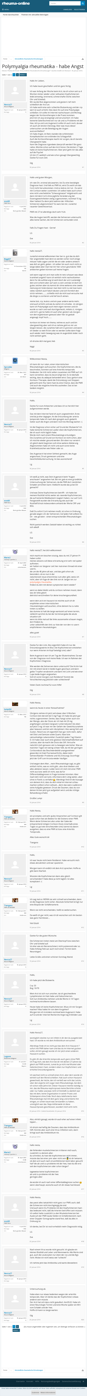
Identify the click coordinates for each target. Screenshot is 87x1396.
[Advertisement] (43, 38)
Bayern (24, 1066)
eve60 (7, 201)
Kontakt (29, 1381)
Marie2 (7, 557)
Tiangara (8, 817)
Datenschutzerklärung (71, 1381)
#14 (82, 1024)
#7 (83, 637)
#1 (83, 167)
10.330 (24, 1064)
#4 (83, 392)
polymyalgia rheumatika (40, 582)
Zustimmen (35, 1392)
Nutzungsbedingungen (50, 1381)
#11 (82, 891)
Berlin (24, 271)
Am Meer (23, 377)
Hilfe (37, 1381)
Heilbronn (23, 826)
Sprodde (8, 367)
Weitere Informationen (48, 1392)
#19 (82, 1267)
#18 (82, 1241)
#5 (83, 469)
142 (25, 268)
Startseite (20, 1381)
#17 (82, 1189)
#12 (82, 927)
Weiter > (23, 75)
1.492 (24, 209)
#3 (83, 351)
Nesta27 (68, 71)
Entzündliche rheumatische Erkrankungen (35, 71)
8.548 (24, 565)
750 (25, 717)
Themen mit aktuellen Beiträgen (34, 15)
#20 (82, 1320)
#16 (82, 1137)
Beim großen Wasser (19, 211)
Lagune (7, 1056)
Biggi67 (7, 259)
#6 (83, 542)
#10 (82, 847)
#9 (83, 802)
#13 (82, 961)
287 (25, 374)
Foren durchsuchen (11, 15)
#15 (82, 1111)
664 (25, 824)
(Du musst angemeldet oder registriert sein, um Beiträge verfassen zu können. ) (54, 1327)
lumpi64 (7, 709)
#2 (83, 243)
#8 (83, 694)
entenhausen (22, 567)
